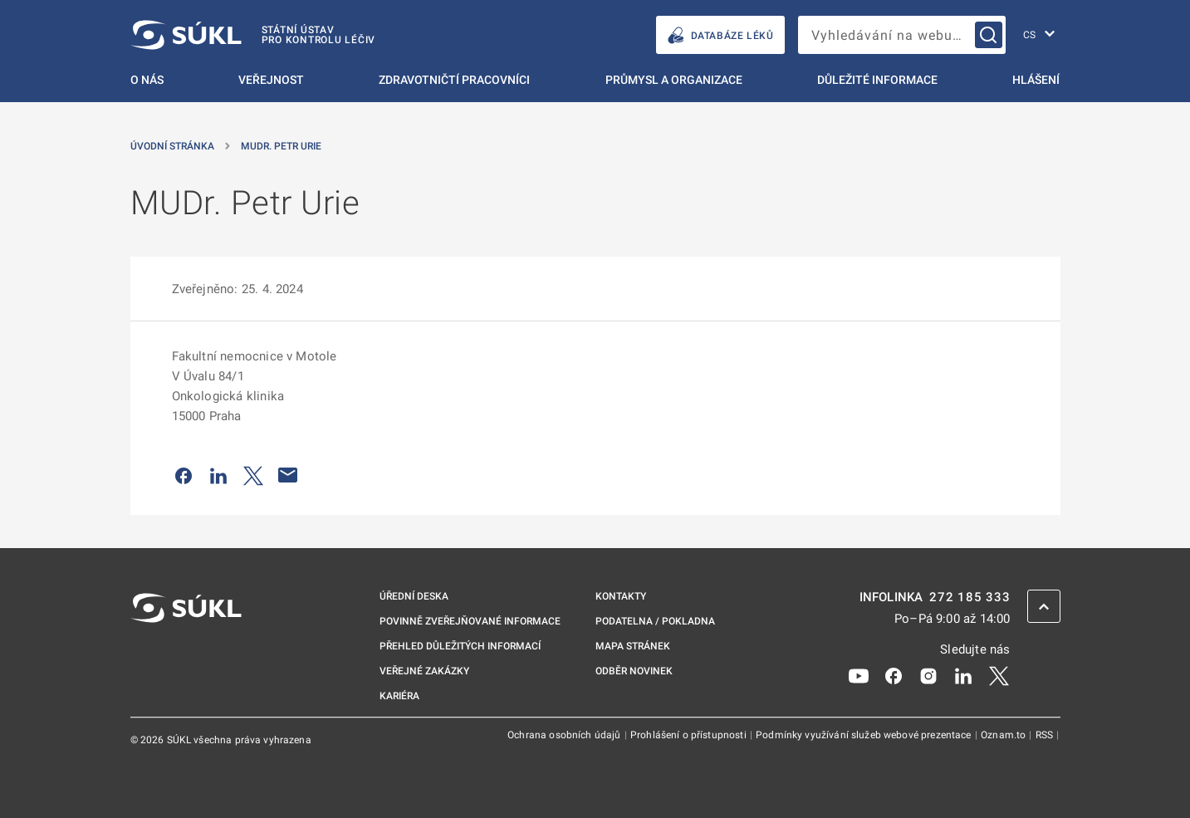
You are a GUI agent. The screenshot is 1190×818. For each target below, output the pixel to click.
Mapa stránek (632, 646)
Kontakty (620, 596)
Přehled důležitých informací (460, 646)
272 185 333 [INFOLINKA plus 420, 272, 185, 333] (969, 597)
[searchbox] (902, 35)
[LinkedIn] (963, 675)
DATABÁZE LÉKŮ (720, 35)
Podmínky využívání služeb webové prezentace (865, 735)
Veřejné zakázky (424, 671)
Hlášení (1036, 79)
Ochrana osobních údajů (565, 735)
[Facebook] (893, 675)
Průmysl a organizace (673, 79)
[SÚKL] (253, 35)
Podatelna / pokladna (655, 621)
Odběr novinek (634, 671)
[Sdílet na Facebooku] (183, 475)
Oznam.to (1004, 735)
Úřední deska (414, 596)
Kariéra (399, 696)
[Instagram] (928, 675)
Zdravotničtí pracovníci (454, 79)
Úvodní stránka (172, 146)
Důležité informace (877, 79)
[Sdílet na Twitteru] (253, 475)
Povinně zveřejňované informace (470, 621)
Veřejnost (271, 79)
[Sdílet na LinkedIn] (218, 475)
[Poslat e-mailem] (288, 475)
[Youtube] (858, 675)
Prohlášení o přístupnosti (689, 735)
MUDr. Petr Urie (281, 146)
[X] (999, 675)
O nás (147, 79)
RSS (1046, 735)
